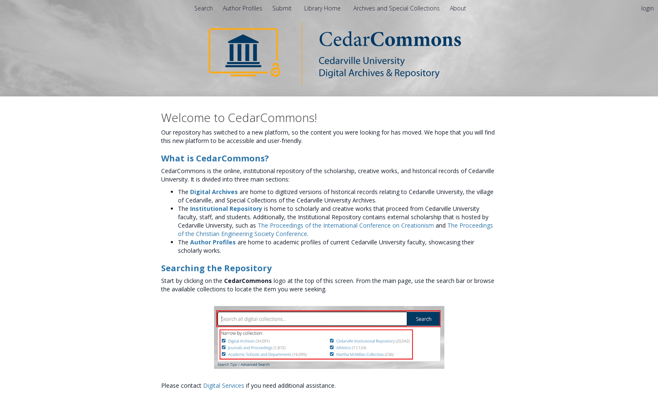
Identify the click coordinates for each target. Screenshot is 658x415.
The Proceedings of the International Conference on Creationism (346, 225)
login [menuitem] (647, 8)
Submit (282, 8)
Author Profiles (213, 242)
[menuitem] (458, 8)
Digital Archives (214, 192)
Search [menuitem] (203, 8)
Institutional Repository (226, 209)
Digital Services (223, 385)
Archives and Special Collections (397, 8)
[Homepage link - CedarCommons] (329, 53)
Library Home (323, 8)
